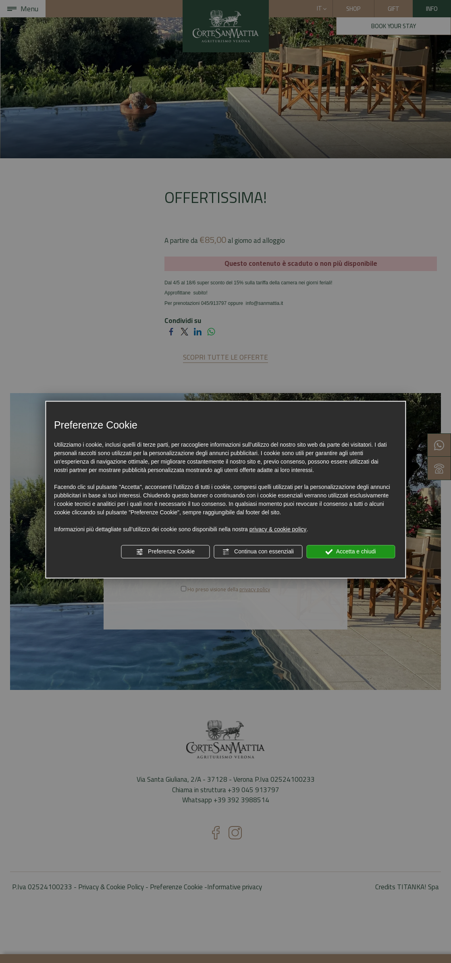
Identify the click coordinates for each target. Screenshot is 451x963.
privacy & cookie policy (278, 529)
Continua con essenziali (258, 551)
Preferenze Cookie (165, 551)
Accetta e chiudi (351, 551)
